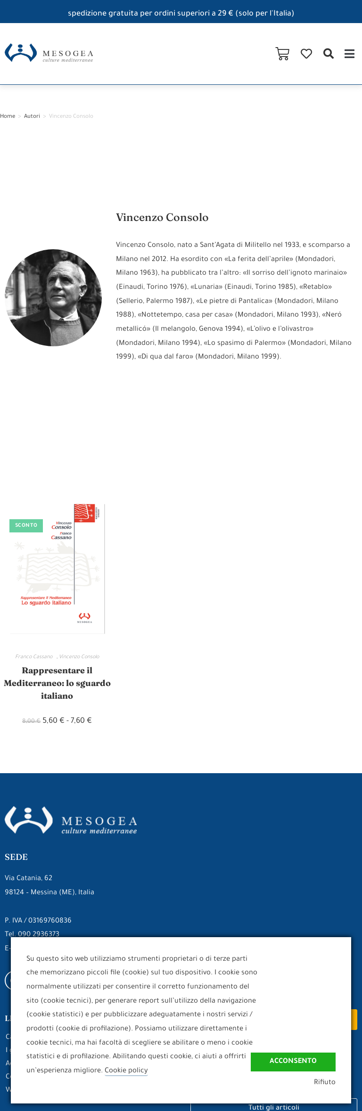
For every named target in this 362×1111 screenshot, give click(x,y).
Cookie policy (126, 1071)
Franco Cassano (36, 657)
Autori (32, 117)
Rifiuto (325, 1083)
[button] (328, 54)
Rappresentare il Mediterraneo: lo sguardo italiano (57, 683)
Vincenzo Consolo (79, 657)
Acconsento (293, 1062)
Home (7, 117)
